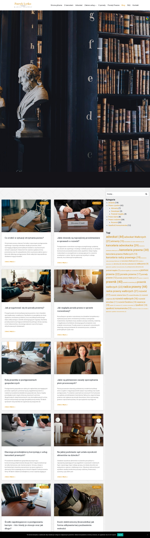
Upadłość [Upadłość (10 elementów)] (141, 305)
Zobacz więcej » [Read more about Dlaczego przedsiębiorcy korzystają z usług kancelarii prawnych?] (10, 477)
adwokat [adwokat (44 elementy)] (115, 237)
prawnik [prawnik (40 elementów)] (114, 282)
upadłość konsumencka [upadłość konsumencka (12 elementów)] (119, 308)
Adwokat (78, 5)
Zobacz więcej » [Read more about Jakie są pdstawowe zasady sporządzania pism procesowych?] (62, 405)
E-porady (102, 5)
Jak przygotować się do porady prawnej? (24, 308)
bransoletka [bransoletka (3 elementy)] (128, 241)
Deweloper (115, 211)
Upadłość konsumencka (117, 225)
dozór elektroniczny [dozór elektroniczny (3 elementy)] (138, 241)
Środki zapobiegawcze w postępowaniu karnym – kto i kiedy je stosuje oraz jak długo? (24, 525)
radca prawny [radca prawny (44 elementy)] (135, 286)
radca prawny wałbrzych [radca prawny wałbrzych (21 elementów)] (122, 291)
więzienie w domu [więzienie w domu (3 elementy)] (137, 308)
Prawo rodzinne (114, 220)
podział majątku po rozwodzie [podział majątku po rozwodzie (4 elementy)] (130, 270)
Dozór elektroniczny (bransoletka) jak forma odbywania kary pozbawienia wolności (75, 525)
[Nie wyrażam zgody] (147, 535)
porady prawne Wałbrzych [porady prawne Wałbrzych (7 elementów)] (127, 278)
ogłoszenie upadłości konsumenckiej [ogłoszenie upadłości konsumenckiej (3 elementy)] (116, 267)
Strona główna (56, 5)
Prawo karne (113, 217)
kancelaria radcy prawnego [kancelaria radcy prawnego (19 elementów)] (123, 257)
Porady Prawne (113, 5)
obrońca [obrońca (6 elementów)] (117, 264)
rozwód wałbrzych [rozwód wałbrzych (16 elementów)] (126, 298)
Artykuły (111, 203)
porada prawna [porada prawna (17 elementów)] (130, 274)
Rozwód (114, 222)
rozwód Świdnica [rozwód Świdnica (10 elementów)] (127, 302)
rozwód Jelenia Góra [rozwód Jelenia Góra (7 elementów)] (119, 295)
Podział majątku (117, 214)
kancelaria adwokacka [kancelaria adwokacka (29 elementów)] (122, 245)
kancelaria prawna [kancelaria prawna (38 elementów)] (134, 250)
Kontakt (136, 5)
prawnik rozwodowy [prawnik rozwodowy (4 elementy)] (130, 282)
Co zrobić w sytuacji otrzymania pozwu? (24, 238)
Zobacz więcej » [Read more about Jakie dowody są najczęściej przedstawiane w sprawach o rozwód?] (62, 262)
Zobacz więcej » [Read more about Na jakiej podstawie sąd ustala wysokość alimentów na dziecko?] (62, 477)
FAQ (128, 5)
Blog (123, 5)
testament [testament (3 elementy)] (119, 305)
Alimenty (114, 208)
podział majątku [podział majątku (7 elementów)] (113, 270)
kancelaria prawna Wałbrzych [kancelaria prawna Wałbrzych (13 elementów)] (121, 254)
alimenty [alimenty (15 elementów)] (117, 241)
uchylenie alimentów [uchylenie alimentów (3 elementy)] (129, 305)
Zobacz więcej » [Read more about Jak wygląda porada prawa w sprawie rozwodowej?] (62, 335)
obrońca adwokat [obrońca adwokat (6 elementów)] (129, 264)
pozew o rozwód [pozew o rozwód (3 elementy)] (144, 278)
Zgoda (120, 535)
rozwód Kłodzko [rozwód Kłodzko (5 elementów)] (135, 295)
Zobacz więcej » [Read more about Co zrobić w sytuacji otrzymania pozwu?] (10, 261)
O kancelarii (68, 5)
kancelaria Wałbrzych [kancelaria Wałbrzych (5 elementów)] (130, 261)
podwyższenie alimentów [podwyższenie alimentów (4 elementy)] (135, 267)
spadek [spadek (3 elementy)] (112, 305)
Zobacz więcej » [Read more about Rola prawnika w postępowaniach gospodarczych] (10, 407)
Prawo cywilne (114, 205)
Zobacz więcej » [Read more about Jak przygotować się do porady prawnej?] (10, 331)
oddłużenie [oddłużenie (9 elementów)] (142, 264)
